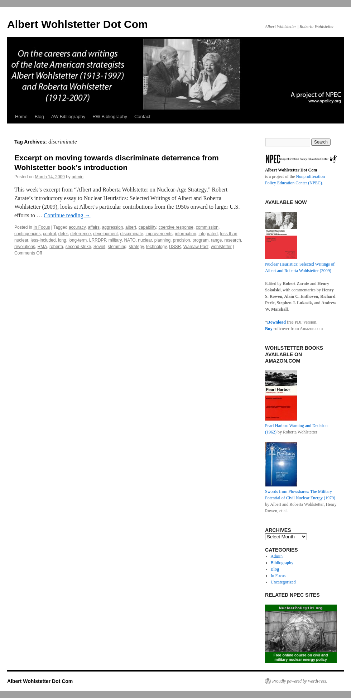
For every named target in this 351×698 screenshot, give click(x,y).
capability (147, 227)
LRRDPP (97, 240)
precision (181, 240)
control (49, 233)
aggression (112, 227)
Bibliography (282, 562)
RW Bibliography (109, 116)
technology (156, 246)
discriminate (131, 233)
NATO (129, 240)
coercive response (176, 227)
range (216, 240)
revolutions (24, 246)
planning (162, 240)
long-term (77, 240)
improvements (158, 233)
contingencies (27, 233)
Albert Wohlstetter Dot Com (77, 24)
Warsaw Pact (195, 246)
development (105, 233)
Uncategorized (283, 582)
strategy (136, 246)
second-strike (78, 246)
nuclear (145, 240)
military (115, 240)
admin (77, 176)
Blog (39, 116)
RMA (42, 246)
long (62, 240)
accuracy (77, 227)
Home (21, 116)
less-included (43, 240)
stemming (117, 246)
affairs (94, 227)
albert (130, 227)
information (185, 233)
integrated (207, 233)
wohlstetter (221, 246)
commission (207, 227)
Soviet (99, 246)
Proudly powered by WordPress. (299, 681)
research (232, 240)
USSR (175, 246)
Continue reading (67, 215)
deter (63, 233)
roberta (56, 246)
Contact (142, 116)
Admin (277, 556)
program (200, 240)
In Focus (41, 227)
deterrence (80, 233)
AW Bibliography (68, 116)
